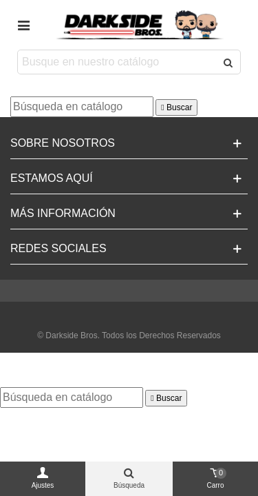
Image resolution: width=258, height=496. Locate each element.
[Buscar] (81, 106)
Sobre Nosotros (62, 143)
